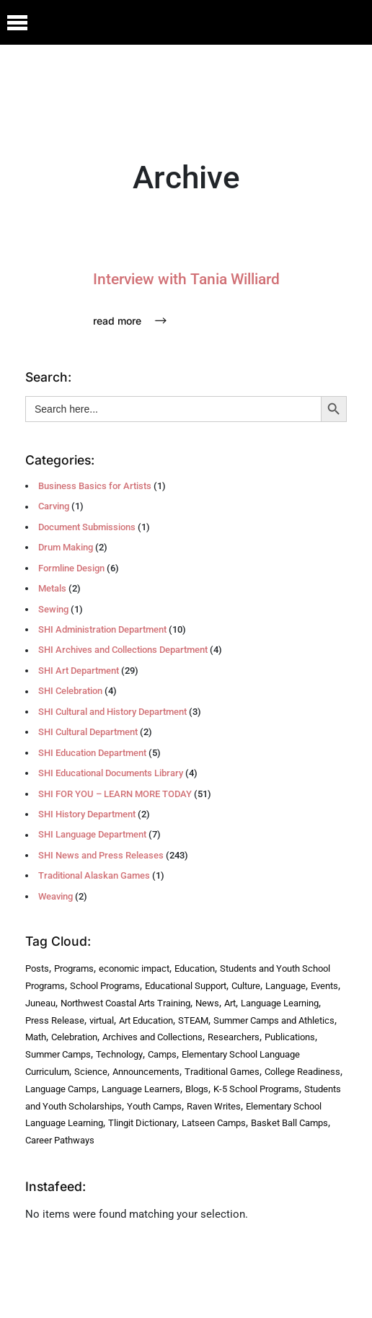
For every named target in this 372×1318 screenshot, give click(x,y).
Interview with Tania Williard (186, 279)
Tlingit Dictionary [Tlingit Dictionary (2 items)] (142, 1122)
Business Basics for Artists (94, 485)
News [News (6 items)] (207, 1003)
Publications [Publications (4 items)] (290, 1037)
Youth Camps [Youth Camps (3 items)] (154, 1106)
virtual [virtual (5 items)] (101, 1020)
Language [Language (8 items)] (285, 985)
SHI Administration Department (102, 629)
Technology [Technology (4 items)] (119, 1054)
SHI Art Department (78, 670)
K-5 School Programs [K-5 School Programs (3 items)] (256, 1089)
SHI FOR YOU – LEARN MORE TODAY (115, 793)
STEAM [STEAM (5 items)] (193, 1020)
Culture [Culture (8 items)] (245, 985)
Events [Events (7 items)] (324, 985)
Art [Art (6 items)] (230, 1003)
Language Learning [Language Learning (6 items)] (280, 1003)
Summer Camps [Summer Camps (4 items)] (58, 1054)
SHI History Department (87, 814)
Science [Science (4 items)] (90, 1071)
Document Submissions (87, 527)
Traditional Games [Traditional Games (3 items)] (222, 1071)
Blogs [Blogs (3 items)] (196, 1089)
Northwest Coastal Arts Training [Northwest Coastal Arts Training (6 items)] (125, 1003)
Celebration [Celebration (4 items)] (74, 1037)
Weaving (55, 896)
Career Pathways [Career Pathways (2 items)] (59, 1140)
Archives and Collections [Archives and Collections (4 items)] (152, 1037)
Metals (52, 588)
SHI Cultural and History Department (112, 711)
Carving (53, 506)
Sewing (53, 609)
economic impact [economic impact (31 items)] (134, 968)
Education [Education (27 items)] (194, 968)
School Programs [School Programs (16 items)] (105, 985)
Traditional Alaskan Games (94, 875)
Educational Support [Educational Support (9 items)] (185, 985)
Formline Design (71, 568)
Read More (130, 321)
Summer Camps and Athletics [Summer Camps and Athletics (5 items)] (274, 1020)
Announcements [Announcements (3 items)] (146, 1071)
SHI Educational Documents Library (110, 773)
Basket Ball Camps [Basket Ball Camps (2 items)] (289, 1122)
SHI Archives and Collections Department (123, 649)
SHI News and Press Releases (101, 855)
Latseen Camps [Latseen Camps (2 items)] (214, 1122)
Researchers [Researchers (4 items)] (234, 1037)
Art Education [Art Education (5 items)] (146, 1020)
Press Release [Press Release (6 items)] (54, 1020)
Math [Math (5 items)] (35, 1037)
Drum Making (65, 547)
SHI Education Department (92, 752)
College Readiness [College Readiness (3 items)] (302, 1071)
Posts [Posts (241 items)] (37, 968)
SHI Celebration (70, 690)
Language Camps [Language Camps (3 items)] (61, 1089)
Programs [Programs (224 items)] (74, 968)
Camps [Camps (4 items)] (162, 1054)
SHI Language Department (92, 834)
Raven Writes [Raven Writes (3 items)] (214, 1106)
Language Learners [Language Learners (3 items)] (141, 1089)
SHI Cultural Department (88, 731)
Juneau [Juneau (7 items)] (40, 1003)
